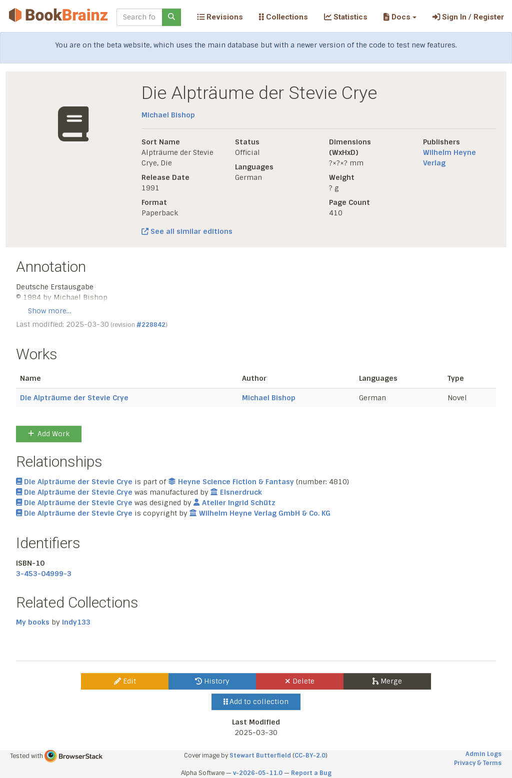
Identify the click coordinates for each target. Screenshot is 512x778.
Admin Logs (484, 754)
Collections (283, 16)
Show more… (49, 310)
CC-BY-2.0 (310, 756)
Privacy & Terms (478, 763)
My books (33, 622)
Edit (125, 681)
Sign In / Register (468, 16)
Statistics (346, 16)
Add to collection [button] (256, 701)
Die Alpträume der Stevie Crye (74, 397)
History (212, 681)
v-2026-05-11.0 (257, 773)
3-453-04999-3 (44, 573)
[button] (400, 17)
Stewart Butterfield (260, 756)
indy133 (76, 622)
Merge (387, 681)
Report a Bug (311, 773)
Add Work (49, 433)
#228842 (151, 325)
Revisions (220, 16)
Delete (299, 681)
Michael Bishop (168, 114)
